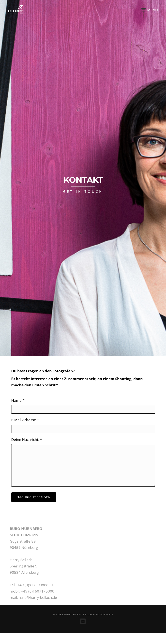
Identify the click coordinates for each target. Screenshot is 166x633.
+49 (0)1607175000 (37, 591)
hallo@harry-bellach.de (38, 597)
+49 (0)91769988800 (35, 584)
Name (17, 400)
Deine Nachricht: (26, 439)
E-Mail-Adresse (25, 419)
